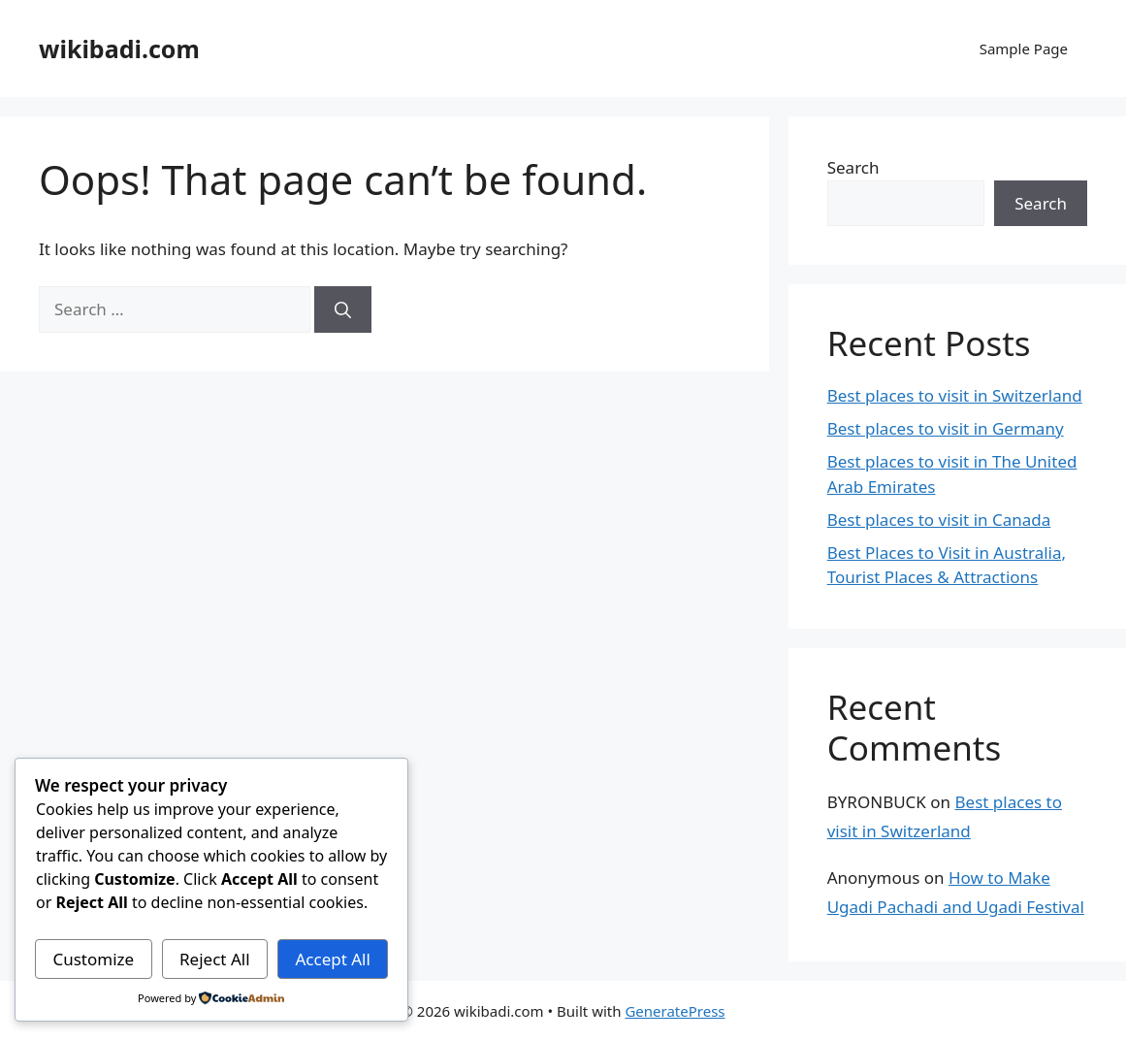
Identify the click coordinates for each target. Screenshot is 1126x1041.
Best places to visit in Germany (945, 428)
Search (853, 167)
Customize (93, 959)
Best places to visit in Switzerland (954, 395)
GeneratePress (674, 1011)
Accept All (332, 959)
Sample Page (1024, 48)
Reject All (214, 959)
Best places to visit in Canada (939, 519)
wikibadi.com (119, 48)
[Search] (342, 309)
